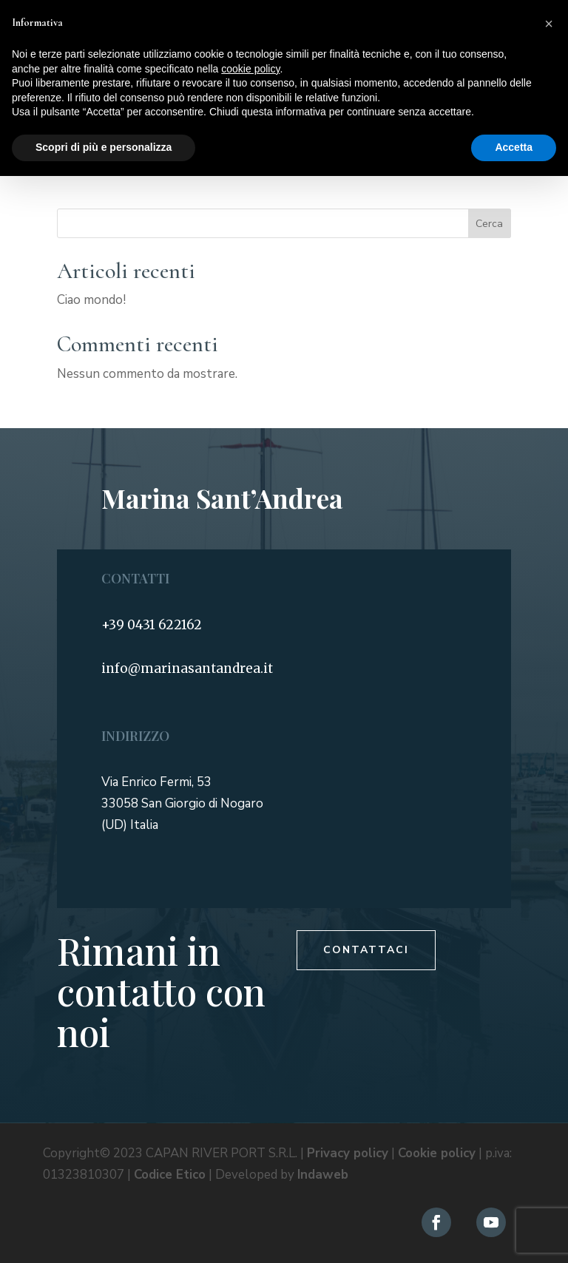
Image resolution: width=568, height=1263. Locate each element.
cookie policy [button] (250, 69)
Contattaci (366, 950)
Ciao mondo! (91, 299)
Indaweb (322, 1174)
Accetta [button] (513, 147)
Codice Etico (170, 1174)
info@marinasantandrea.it (187, 668)
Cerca (489, 224)
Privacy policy (347, 1153)
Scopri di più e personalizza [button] (104, 147)
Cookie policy (437, 1153)
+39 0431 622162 (151, 625)
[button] (549, 23)
